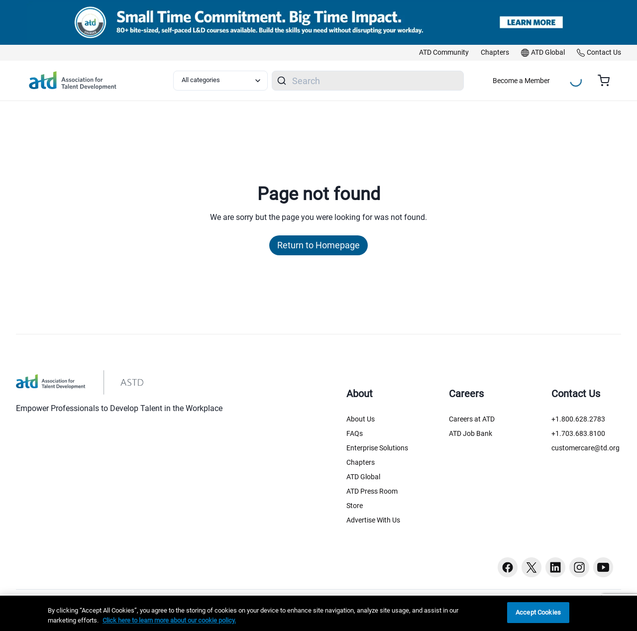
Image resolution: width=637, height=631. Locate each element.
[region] (318, 613)
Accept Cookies (538, 612)
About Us (360, 419)
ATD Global (363, 477)
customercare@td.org (585, 448)
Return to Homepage (318, 245)
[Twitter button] (531, 567)
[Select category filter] (220, 81)
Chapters (360, 462)
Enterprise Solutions (377, 448)
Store (354, 506)
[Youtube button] (603, 567)
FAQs (354, 433)
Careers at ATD (472, 419)
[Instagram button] (579, 567)
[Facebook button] (508, 567)
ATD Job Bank (470, 433)
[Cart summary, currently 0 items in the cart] (607, 81)
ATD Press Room (372, 491)
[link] (444, 53)
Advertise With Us (373, 520)
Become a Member (521, 81)
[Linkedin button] (555, 567)
